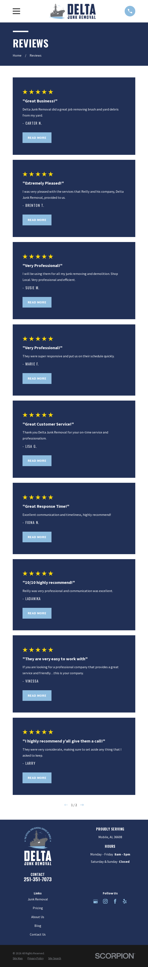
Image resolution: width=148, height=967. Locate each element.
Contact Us (38, 934)
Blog (37, 926)
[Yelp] (124, 901)
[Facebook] (115, 901)
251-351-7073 (38, 879)
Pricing (38, 908)
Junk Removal (38, 899)
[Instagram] (105, 901)
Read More (37, 137)
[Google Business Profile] (95, 901)
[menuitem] (18, 958)
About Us (37, 917)
